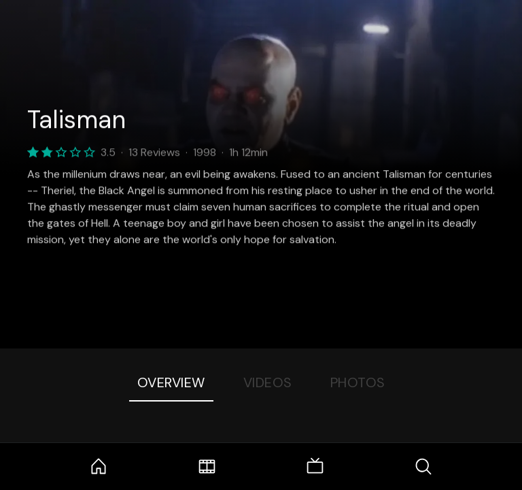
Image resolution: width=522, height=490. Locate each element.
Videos (267, 382)
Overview (171, 382)
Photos (357, 382)
